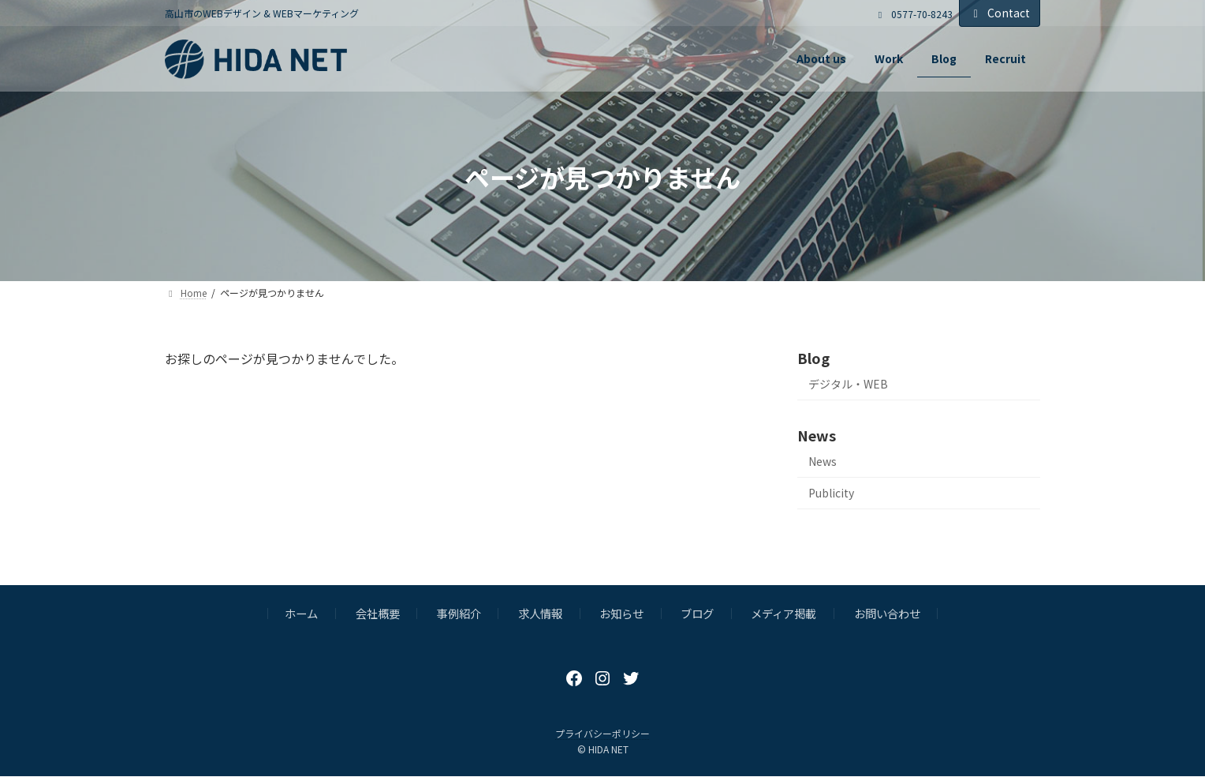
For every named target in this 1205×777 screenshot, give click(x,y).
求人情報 (540, 613)
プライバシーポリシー (602, 733)
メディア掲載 (783, 613)
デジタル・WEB (848, 384)
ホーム (301, 613)
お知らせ (621, 613)
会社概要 (378, 613)
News (822, 461)
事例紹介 (459, 613)
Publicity (831, 493)
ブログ (697, 613)
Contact (1000, 13)
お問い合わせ (887, 613)
